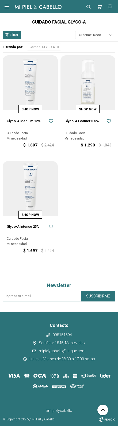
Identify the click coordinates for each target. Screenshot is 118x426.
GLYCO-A (42, 47)
